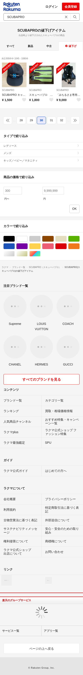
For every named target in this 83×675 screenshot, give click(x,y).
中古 (49, 46)
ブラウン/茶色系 (53, 239)
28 (21, 120)
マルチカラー (40, 253)
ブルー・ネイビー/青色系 (14, 246)
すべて (10, 46)
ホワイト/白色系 (27, 239)
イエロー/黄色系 (40, 246)
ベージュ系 (66, 239)
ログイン (51, 6)
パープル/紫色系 (27, 246)
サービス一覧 (10, 630)
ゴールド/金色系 (27, 253)
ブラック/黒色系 (14, 239)
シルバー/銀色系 (14, 253)
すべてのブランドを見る (41, 379)
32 (61, 120)
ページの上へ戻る (41, 648)
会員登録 (71, 6)
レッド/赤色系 (66, 246)
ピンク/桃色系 (53, 246)
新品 (30, 46)
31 (51, 120)
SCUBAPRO (8, 90)
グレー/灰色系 (40, 239)
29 (31, 120)
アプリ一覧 (51, 630)
